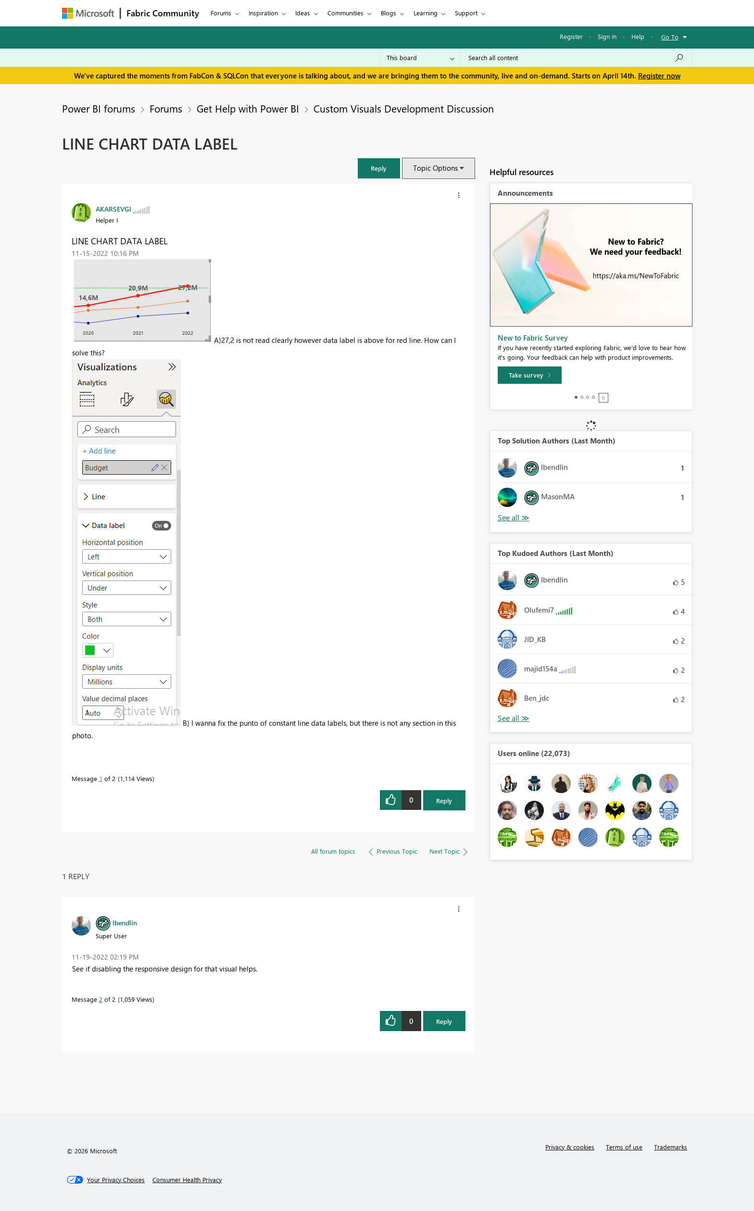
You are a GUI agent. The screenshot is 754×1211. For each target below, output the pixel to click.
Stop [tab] (603, 398)
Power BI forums (98, 108)
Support (466, 13)
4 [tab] (593, 397)
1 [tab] (576, 397)
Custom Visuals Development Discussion (404, 108)
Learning (426, 13)
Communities (345, 13)
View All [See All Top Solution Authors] (513, 517)
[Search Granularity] (420, 58)
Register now (659, 75)
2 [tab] (582, 397)
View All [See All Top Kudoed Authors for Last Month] (513, 718)
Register (571, 36)
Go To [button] (670, 37)
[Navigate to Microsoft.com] (88, 13)
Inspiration (263, 13)
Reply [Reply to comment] (444, 1021)
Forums (221, 13)
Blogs (388, 13)
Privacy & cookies (569, 1147)
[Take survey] (530, 375)
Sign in (607, 36)
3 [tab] (588, 397)
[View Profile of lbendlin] (125, 922)
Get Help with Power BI (248, 108)
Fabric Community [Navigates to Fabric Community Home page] (162, 13)
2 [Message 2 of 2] (100, 999)
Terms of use (624, 1147)
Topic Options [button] (435, 168)
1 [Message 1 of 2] (100, 778)
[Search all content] (576, 58)
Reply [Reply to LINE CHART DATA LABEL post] (444, 800)
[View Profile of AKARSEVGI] (113, 209)
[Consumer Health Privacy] (187, 1179)
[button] (379, 168)
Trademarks (670, 1147)
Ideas (302, 13)
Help (637, 36)
